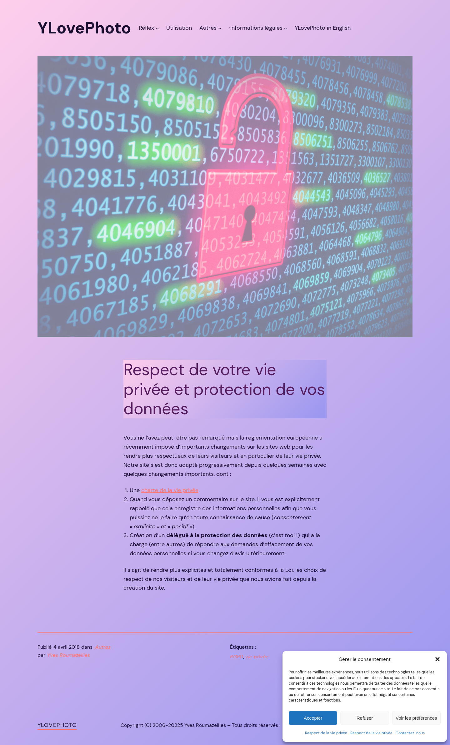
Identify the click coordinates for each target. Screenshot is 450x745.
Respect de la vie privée (326, 733)
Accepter (313, 718)
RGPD (236, 656)
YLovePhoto (57, 725)
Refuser (365, 718)
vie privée (256, 656)
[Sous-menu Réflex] (157, 28)
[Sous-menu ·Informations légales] (285, 28)
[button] (437, 659)
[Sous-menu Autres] (220, 28)
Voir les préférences (416, 718)
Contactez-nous (410, 733)
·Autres (102, 647)
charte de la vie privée (169, 490)
